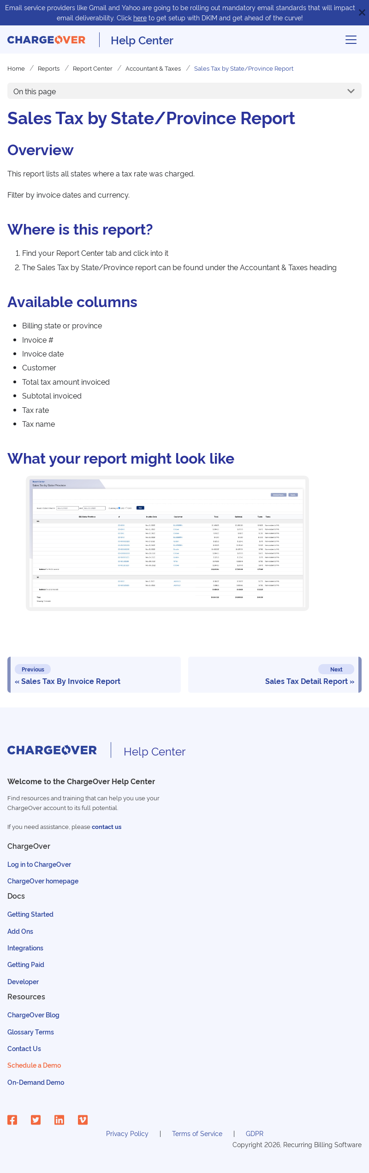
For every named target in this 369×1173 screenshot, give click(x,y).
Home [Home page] (16, 68)
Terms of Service (197, 1133)
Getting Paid (25, 964)
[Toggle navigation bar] (351, 40)
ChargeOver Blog (33, 1014)
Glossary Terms (30, 1031)
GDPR (254, 1133)
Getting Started (30, 913)
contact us (106, 826)
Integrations (25, 947)
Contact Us (24, 1048)
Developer (23, 981)
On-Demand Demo (35, 1081)
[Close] (362, 12)
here (140, 17)
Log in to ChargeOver (39, 863)
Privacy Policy (127, 1133)
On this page (34, 91)
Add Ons (20, 930)
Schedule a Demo (34, 1064)
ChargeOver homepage (42, 880)
